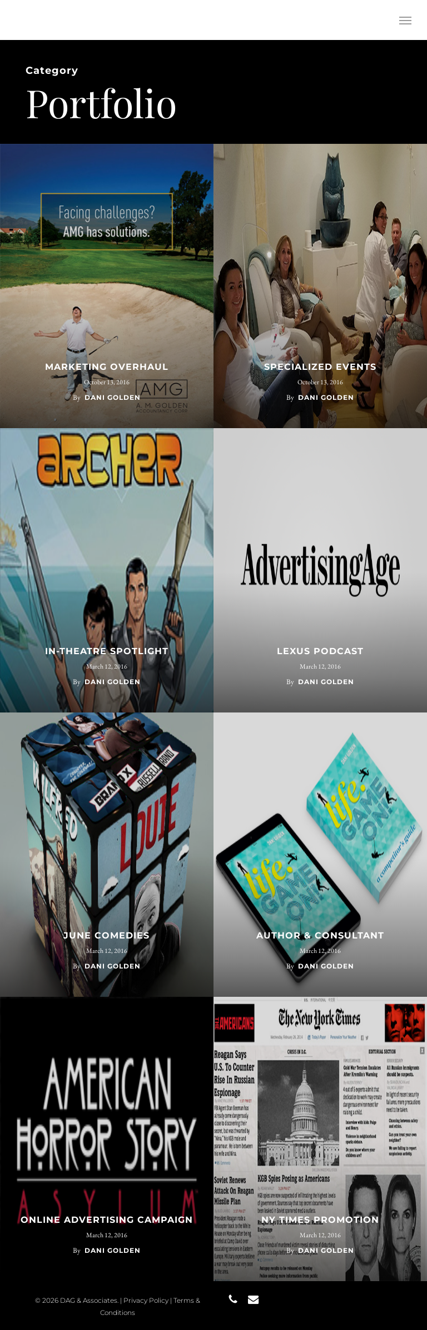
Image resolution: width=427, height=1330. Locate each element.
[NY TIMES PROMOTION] (320, 1139)
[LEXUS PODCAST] (320, 570)
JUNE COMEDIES (106, 935)
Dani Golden (113, 397)
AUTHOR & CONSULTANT (320, 935)
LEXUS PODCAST (320, 651)
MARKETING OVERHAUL (106, 367)
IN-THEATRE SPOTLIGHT (106, 651)
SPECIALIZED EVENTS (320, 367)
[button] (405, 20)
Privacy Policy (145, 1300)
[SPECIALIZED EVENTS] (320, 286)
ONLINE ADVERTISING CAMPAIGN (107, 1219)
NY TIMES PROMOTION (320, 1219)
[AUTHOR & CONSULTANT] (320, 854)
